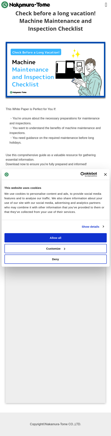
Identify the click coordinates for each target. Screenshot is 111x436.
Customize (55, 248)
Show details (90, 226)
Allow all (55, 237)
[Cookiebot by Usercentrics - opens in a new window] (80, 174)
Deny (55, 259)
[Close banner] (105, 174)
